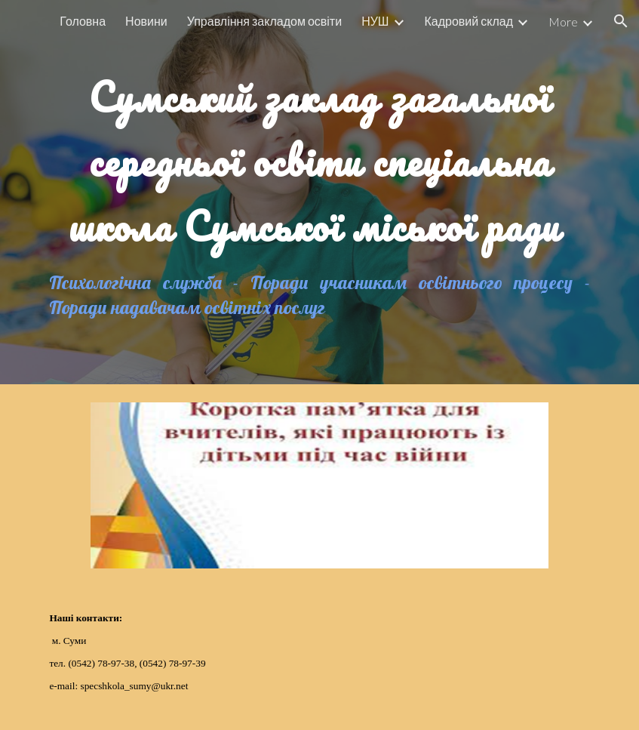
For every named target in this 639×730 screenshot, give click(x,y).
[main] (319, 152)
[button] (621, 21)
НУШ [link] (375, 21)
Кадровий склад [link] (469, 21)
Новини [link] (146, 21)
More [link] (563, 21)
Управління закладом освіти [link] (264, 21)
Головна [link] (83, 21)
